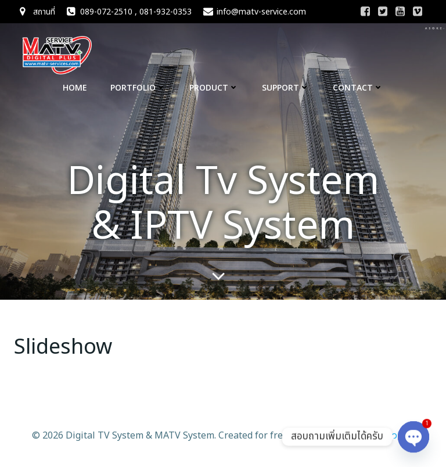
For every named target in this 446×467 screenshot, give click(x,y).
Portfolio (138, 87)
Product (214, 87)
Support (286, 87)
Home (75, 87)
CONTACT (358, 87)
